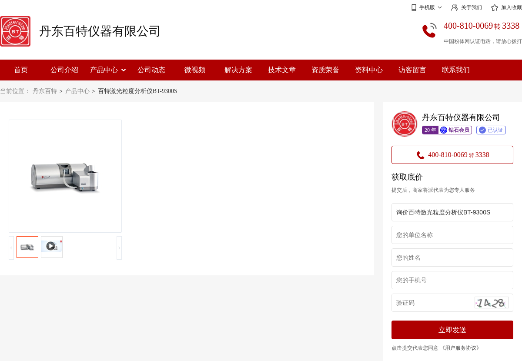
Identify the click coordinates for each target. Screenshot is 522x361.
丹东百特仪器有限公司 (100, 31)
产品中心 (108, 70)
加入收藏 (506, 8)
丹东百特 (45, 91)
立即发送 (452, 330)
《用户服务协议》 (461, 348)
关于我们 (466, 7)
